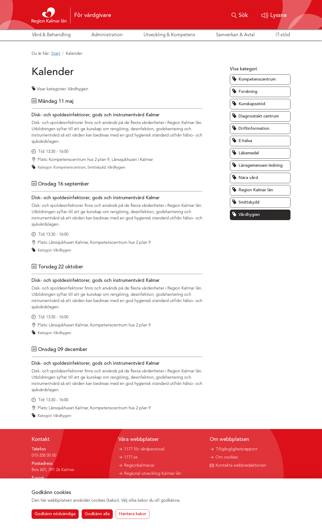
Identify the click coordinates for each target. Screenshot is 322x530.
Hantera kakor (132, 514)
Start (55, 54)
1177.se (131, 457)
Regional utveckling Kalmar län (152, 473)
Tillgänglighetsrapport (237, 449)
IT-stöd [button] (283, 35)
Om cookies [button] (227, 457)
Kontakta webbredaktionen (241, 465)
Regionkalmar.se (139, 465)
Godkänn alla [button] (97, 514)
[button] (274, 15)
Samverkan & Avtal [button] (235, 35)
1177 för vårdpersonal (144, 449)
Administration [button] (107, 35)
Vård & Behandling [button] (51, 35)
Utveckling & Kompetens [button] (169, 35)
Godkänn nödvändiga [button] (55, 514)
